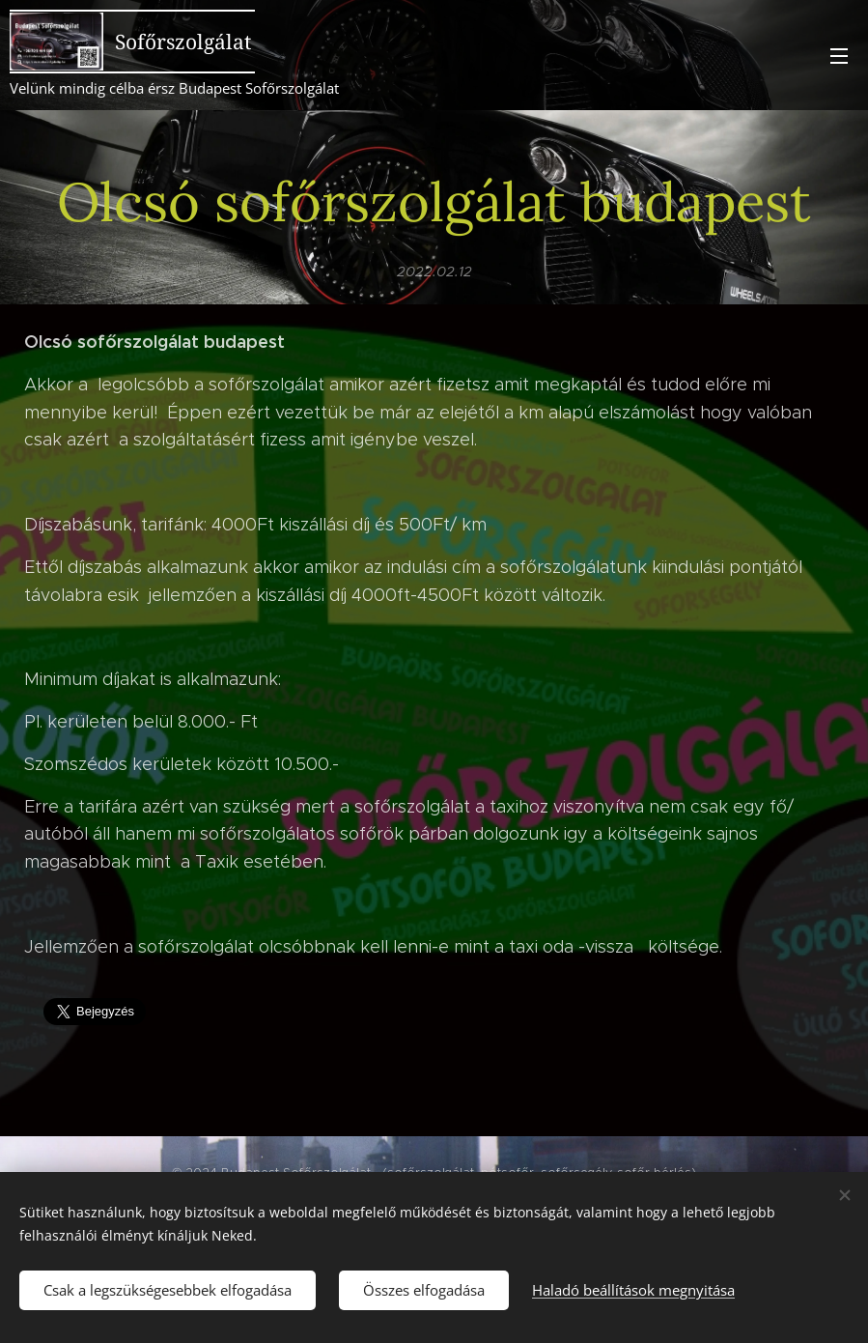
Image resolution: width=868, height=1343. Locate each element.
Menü (839, 56)
